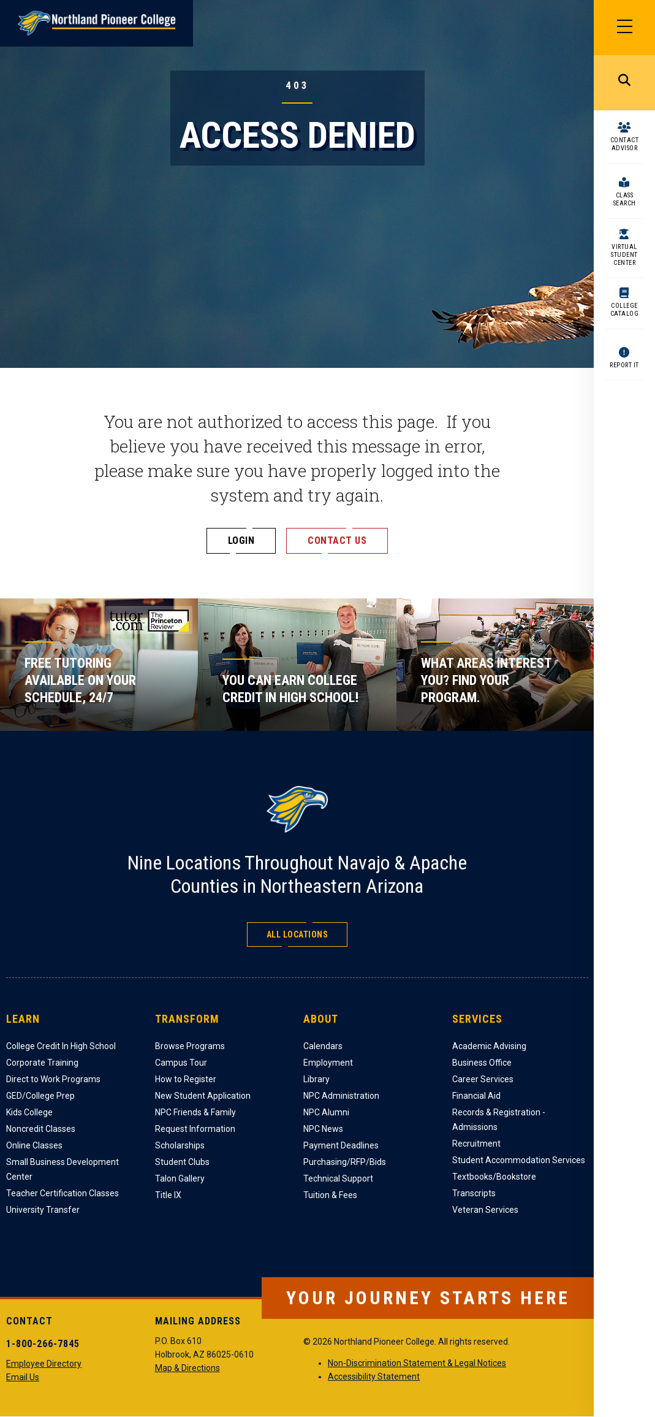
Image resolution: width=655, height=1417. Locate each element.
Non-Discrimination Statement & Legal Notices (417, 1363)
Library (316, 1079)
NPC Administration (341, 1096)
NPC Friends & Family (195, 1112)
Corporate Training (42, 1063)
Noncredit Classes (40, 1129)
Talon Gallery (180, 1178)
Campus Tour (181, 1063)
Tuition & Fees (330, 1195)
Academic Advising (489, 1046)
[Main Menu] (624, 27)
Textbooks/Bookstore (494, 1177)
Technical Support (338, 1178)
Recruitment (476, 1143)
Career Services (482, 1079)
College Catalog (624, 310)
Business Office (482, 1063)
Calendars (323, 1046)
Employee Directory (43, 1364)
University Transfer (43, 1210)
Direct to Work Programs (53, 1079)
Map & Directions (187, 1368)
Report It (624, 365)
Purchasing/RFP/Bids (344, 1162)
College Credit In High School (61, 1046)
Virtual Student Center (624, 255)
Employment (328, 1063)
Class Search (624, 199)
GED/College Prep (40, 1096)
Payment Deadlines (341, 1145)
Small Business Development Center (62, 1169)
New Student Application (203, 1096)
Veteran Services (485, 1210)
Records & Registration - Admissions (498, 1119)
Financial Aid (476, 1096)
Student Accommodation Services (518, 1160)
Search (624, 82)
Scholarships (180, 1145)
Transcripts (474, 1193)
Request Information (195, 1129)
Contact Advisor (624, 144)
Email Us (22, 1377)
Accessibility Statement (374, 1376)
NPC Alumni (326, 1112)
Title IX (168, 1195)
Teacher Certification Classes (62, 1193)
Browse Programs (190, 1046)
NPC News (323, 1129)
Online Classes (34, 1145)
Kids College (29, 1112)
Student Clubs (182, 1162)
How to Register (185, 1079)
